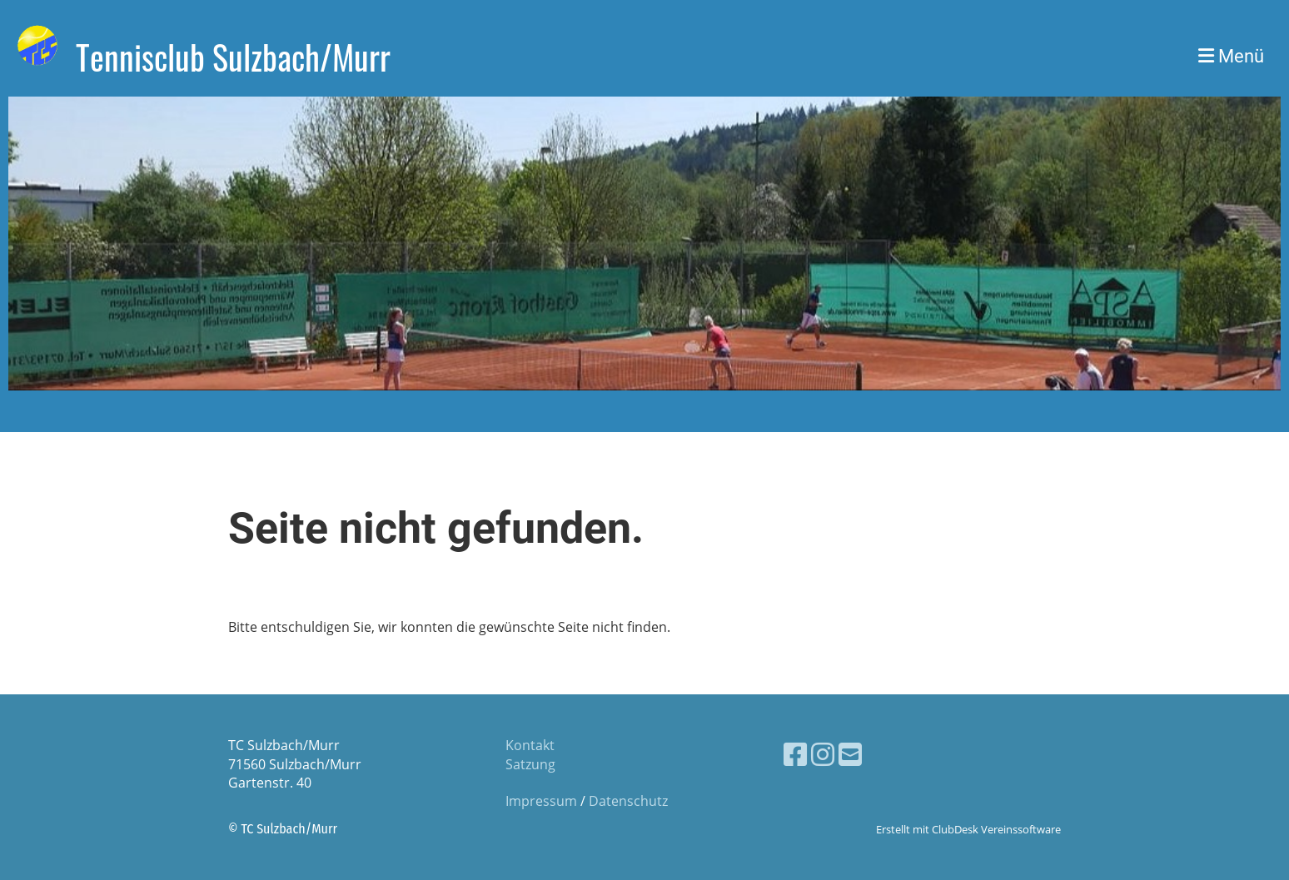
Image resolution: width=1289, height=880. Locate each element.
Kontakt (530, 745)
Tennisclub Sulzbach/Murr (233, 56)
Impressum (541, 801)
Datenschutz (628, 801)
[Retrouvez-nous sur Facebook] (795, 754)
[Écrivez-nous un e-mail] (850, 754)
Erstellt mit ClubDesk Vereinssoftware (968, 829)
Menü (1231, 56)
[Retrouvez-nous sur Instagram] (822, 754)
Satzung (530, 764)
